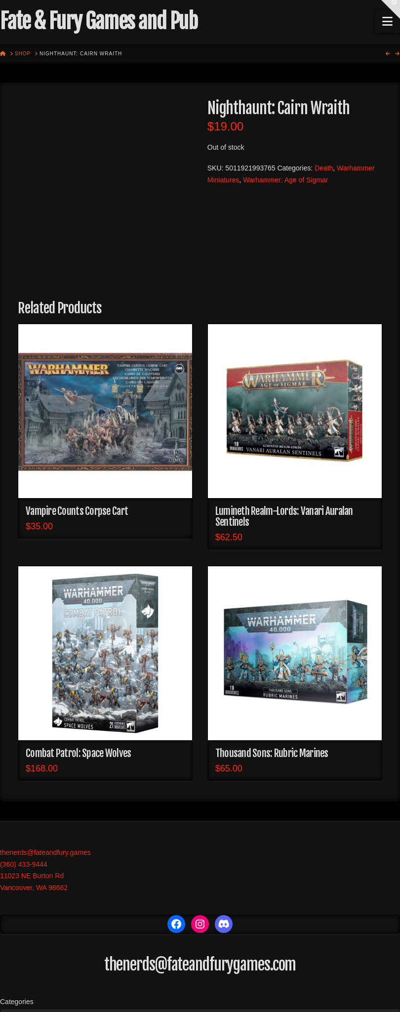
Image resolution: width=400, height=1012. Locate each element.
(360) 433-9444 (23, 775)
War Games (67, 976)
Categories (17, 912)
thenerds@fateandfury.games (45, 763)
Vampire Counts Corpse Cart (77, 421)
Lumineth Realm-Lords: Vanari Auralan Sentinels (284, 427)
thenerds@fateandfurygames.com (200, 875)
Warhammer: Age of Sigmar (285, 180)
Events (266, 976)
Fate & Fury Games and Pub (98, 21)
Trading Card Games (209, 976)
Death (324, 168)
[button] (387, 21)
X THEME (230, 997)
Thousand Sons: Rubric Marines (271, 664)
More (294, 976)
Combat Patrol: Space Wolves (78, 664)
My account (331, 976)
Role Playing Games (129, 976)
